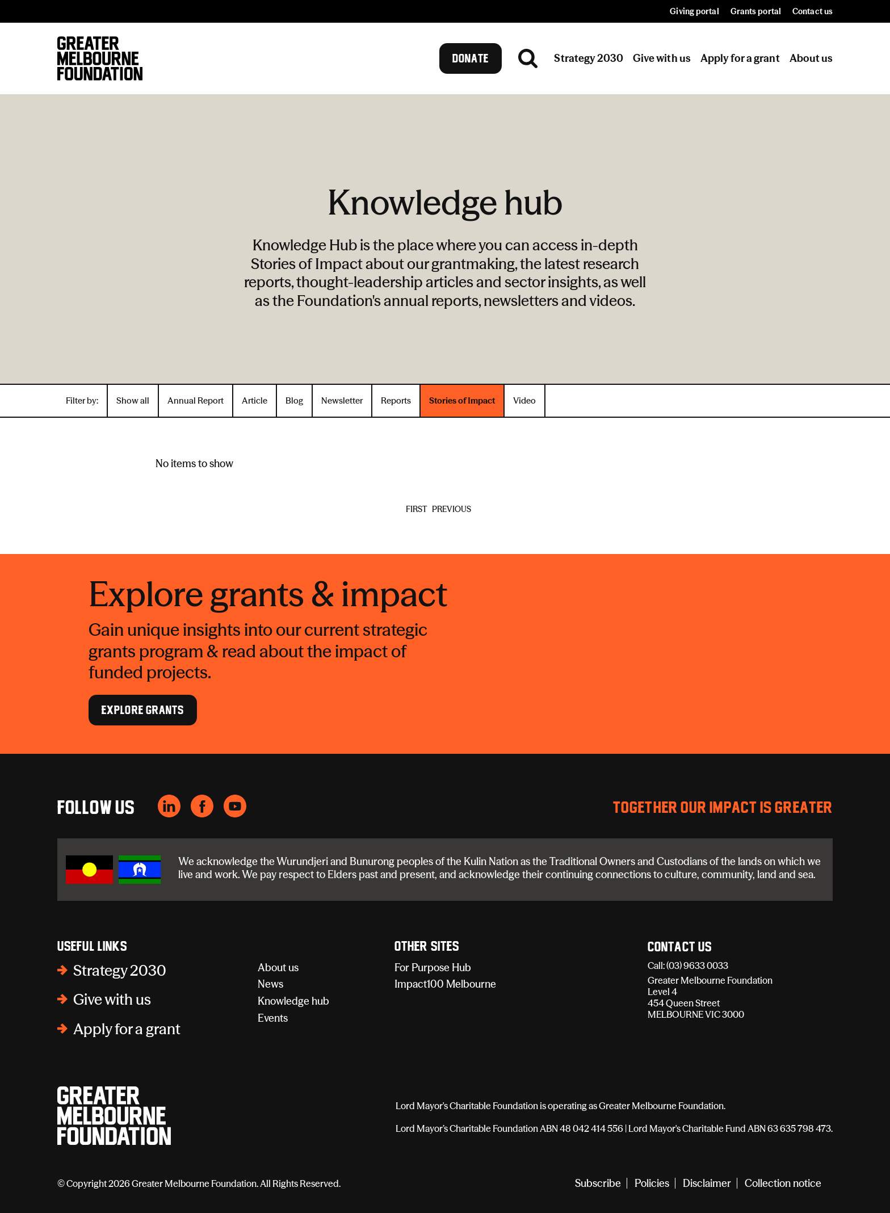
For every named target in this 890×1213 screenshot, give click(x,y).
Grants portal (756, 11)
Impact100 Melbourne (445, 983)
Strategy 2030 (119, 971)
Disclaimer (707, 1183)
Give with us (112, 999)
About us (278, 967)
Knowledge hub (293, 1001)
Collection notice (783, 1183)
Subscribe (598, 1183)
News (270, 983)
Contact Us (680, 947)
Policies (652, 1183)
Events (273, 1018)
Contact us (812, 11)
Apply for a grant (126, 1029)
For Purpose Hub (432, 967)
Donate (470, 58)
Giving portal (694, 11)
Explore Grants (143, 710)
